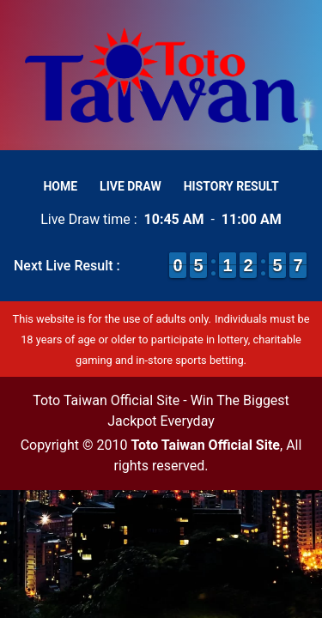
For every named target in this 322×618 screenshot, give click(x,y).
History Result (231, 186)
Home (60, 186)
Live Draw (130, 186)
